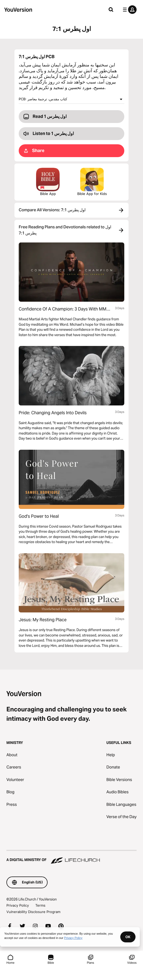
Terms (40, 905)
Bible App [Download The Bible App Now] (48, 182)
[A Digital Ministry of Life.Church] (71, 857)
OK (127, 937)
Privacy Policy (17, 905)
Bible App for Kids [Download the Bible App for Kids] (92, 182)
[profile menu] (128, 9)
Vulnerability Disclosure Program (33, 912)
